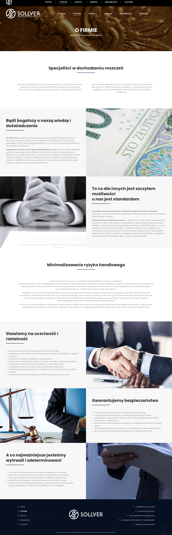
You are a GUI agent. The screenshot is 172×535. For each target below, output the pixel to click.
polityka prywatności (145, 524)
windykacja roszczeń (145, 506)
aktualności (25, 520)
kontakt (23, 524)
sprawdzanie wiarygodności (142, 515)
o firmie (23, 511)
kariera (23, 515)
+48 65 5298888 (159, 1)
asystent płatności (146, 511)
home (22, 506)
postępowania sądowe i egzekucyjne (138, 520)
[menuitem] (62, 13)
